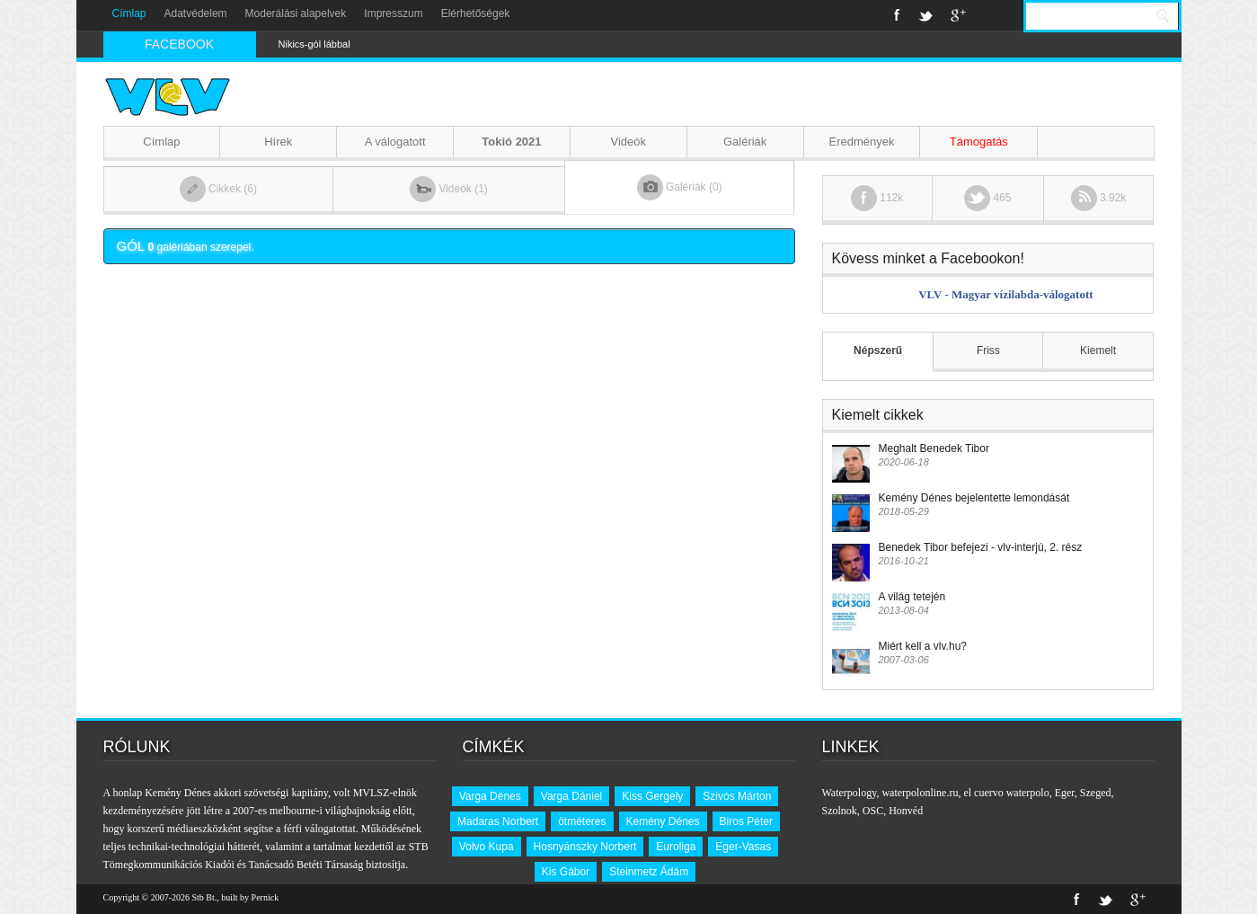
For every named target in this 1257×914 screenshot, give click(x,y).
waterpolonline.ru (919, 792)
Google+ (958, 15)
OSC (873, 810)
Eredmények (861, 141)
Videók (629, 141)
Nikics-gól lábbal (314, 44)
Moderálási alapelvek (296, 13)
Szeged (1095, 792)
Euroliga (675, 846)
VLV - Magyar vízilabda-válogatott (1005, 294)
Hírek (278, 141)
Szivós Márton (737, 796)
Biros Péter (746, 821)
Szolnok (839, 810)
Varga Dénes (490, 796)
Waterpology (849, 792)
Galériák (744, 141)
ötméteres (582, 821)
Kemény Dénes (663, 821)
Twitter (925, 15)
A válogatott (395, 141)
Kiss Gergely (652, 796)
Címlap (129, 13)
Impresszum (393, 13)
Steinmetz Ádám (648, 871)
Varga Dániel (571, 796)
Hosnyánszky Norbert (585, 846)
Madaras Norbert (497, 821)
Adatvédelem (195, 13)
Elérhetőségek (475, 13)
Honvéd (906, 810)
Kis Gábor (565, 871)
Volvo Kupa (486, 846)
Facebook (897, 15)
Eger (1065, 792)
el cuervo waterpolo (1006, 792)
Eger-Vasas (743, 846)
